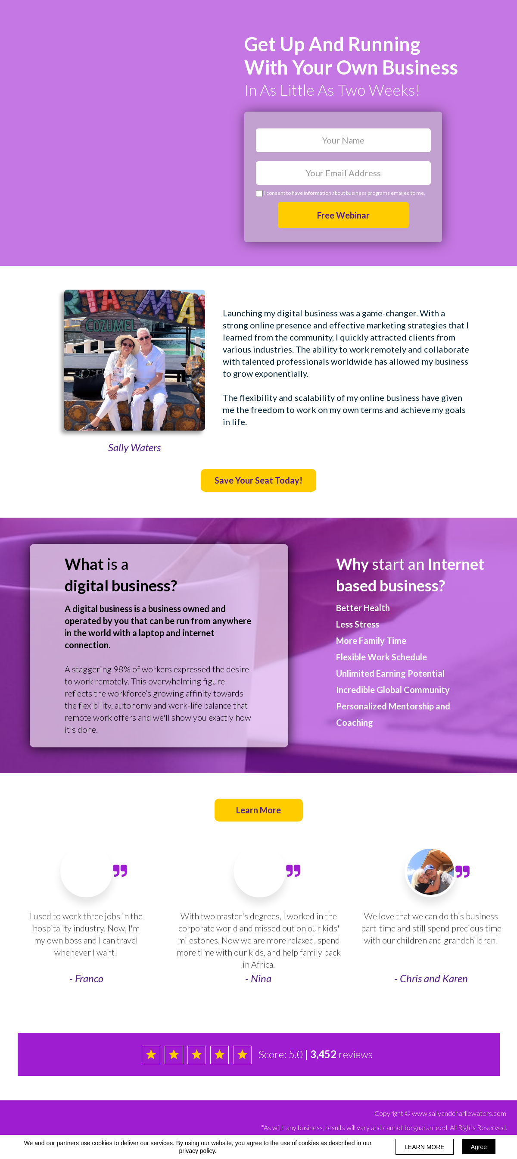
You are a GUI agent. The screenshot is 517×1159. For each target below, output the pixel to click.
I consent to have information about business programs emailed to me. (344, 193)
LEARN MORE (425, 1146)
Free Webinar (343, 215)
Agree (479, 1146)
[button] (258, 480)
